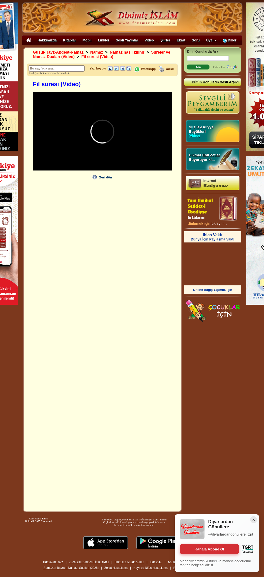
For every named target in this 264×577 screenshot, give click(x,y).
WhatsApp (145, 69)
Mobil (87, 40)
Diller (229, 40)
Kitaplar (69, 40)
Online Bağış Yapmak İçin (212, 290)
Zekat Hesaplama (116, 568)
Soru (196, 40)
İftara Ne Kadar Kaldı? (129, 562)
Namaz (96, 52)
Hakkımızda (47, 40)
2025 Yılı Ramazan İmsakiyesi (89, 562)
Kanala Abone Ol (209, 549)
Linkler (103, 40)
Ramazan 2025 (53, 562)
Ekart (181, 40)
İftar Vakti (156, 562)
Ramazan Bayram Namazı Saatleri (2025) (71, 568)
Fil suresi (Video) (97, 57)
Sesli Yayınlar (127, 40)
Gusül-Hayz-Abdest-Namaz (58, 52)
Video (149, 40)
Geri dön (105, 177)
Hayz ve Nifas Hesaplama (150, 568)
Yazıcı (169, 69)
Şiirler (165, 40)
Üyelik (211, 40)
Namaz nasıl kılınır (127, 52)
